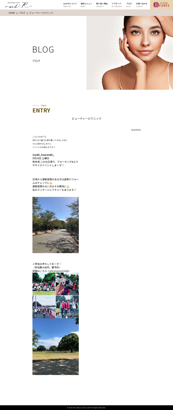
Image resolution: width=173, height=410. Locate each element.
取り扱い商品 (102, 4)
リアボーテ (117, 4)
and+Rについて (70, 4)
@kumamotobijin (59, 271)
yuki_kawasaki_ (44, 154)
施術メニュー (86, 4)
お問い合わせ (141, 4)
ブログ (129, 4)
